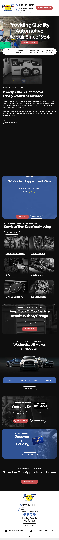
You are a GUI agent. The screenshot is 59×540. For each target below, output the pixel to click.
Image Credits (26, 535)
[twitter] (28, 514)
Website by (33, 535)
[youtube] (31, 514)
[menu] (56, 7)
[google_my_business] (34, 514)
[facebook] (24, 514)
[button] (31, 208)
